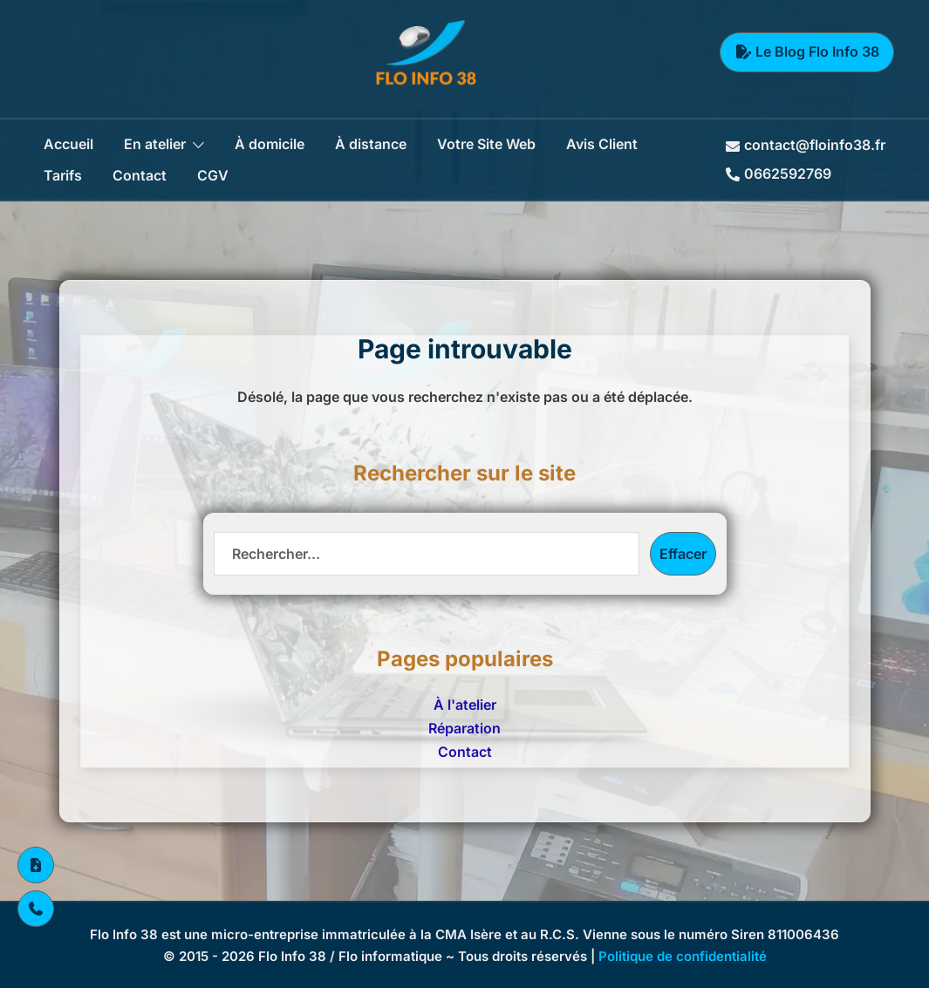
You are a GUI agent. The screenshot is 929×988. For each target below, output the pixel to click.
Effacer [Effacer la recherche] (683, 553)
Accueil (68, 144)
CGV (213, 175)
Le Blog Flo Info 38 (806, 51)
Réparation (464, 728)
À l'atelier (465, 704)
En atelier (155, 144)
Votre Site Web (486, 144)
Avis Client (602, 144)
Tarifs (63, 175)
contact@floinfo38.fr (805, 144)
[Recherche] (426, 554)
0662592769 (778, 173)
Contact (140, 175)
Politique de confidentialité (682, 956)
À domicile (269, 144)
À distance (370, 144)
